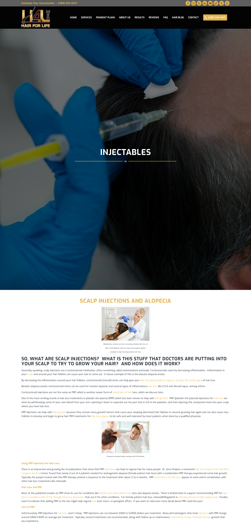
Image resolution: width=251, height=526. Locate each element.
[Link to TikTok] (216, 3)
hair (94, 501)
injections (110, 469)
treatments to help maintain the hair (190, 517)
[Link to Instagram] (193, 3)
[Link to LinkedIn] (204, 3)
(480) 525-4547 (67, 3)
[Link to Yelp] (227, 3)
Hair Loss (26, 487)
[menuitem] (38, 3)
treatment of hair (122, 392)
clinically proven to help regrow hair (198, 497)
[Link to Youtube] (210, 3)
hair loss (152, 386)
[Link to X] (199, 3)
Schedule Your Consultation (38, 3)
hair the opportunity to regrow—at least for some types (171, 380)
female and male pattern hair (115, 493)
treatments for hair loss (167, 477)
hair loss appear (100, 416)
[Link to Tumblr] (221, 3)
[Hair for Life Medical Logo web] (35, 17)
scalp (30, 374)
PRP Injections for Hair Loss (44, 463)
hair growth (161, 398)
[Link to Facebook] (188, 3)
